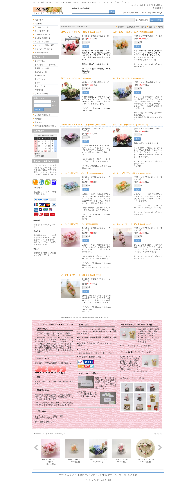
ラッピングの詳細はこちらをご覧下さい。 (136, 346)
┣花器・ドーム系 (42, 68)
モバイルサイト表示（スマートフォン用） (108, 475)
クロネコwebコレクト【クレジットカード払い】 (96, 353)
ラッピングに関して (42, 38)
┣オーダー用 (40, 86)
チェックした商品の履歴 (44, 45)
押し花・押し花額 (42, 42)
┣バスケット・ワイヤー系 (45, 65)
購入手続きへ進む (42, 52)
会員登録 (158, 5)
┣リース (38, 83)
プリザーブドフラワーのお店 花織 (98, 480)
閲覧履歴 (134, 13)
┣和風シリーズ (41, 75)
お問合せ (38, 119)
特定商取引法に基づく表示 (45, 126)
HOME (127, 13)
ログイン (150, 5)
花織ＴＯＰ (39, 20)
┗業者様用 (39, 90)
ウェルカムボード (42, 27)
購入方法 (38, 122)
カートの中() (156, 13)
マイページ (89, 475)
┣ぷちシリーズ (41, 72)
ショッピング (144, 13)
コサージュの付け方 (42, 34)
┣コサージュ (40, 79)
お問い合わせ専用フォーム (45, 422)
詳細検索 (86, 8)
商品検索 (38, 24)
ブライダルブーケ (42, 31)
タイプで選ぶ (40, 61)
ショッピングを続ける (43, 49)
